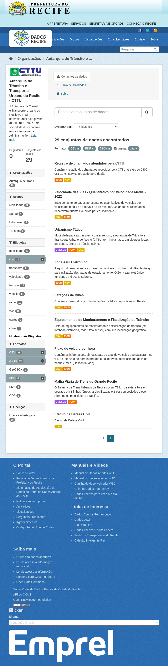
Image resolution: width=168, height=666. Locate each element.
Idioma (14, 616)
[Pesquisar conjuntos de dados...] (98, 112)
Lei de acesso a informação (34, 571)
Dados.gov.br (83, 519)
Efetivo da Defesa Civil (72, 414)
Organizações (55, 39)
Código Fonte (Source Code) (35, 527)
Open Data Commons (30, 582)
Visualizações (93, 39)
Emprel (61, 646)
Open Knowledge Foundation (32, 599)
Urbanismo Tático (69, 229)
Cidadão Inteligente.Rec (90, 540)
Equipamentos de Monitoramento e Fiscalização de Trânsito (102, 320)
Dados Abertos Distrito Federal (94, 530)
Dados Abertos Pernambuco (93, 514)
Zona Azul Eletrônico (71, 262)
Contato (140, 39)
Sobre (154, 39)
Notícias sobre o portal (31, 501)
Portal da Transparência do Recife (97, 535)
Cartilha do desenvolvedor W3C (95, 483)
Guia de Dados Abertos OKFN (94, 488)
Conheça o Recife (141, 23)
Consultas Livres (118, 39)
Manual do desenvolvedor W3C (95, 478)
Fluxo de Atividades (71, 85)
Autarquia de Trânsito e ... (69, 59)
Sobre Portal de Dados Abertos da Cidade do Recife (47, 589)
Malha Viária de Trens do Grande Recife (86, 381)
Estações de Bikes (69, 295)
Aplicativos (23, 506)
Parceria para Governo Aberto (35, 576)
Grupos (74, 39)
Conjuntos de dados (72, 76)
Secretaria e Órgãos (106, 23)
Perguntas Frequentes (30, 517)
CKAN (16, 610)
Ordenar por (63, 126)
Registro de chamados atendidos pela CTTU (89, 163)
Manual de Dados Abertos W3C (95, 473)
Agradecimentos (26, 522)
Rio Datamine (83, 525)
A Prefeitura (57, 23)
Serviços (78, 23)
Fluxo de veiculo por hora (75, 348)
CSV (67, 179)
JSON (59, 179)
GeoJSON (61, 250)
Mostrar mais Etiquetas (25, 336)
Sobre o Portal (25, 473)
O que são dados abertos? (33, 557)
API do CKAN (22, 594)
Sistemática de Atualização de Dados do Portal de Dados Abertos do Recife (38, 492)
